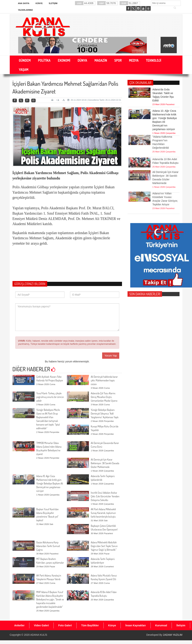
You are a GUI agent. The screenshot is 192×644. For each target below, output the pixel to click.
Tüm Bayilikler (90, 625)
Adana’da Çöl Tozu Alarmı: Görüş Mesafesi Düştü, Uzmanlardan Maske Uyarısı (104, 397)
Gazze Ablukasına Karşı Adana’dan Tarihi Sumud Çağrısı (48, 546)
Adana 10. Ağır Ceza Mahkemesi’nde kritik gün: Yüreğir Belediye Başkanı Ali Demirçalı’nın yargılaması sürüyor (49, 483)
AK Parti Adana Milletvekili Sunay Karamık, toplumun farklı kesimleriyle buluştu (103, 513)
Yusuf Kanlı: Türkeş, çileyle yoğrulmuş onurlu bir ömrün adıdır (50, 397)
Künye (39, 3)
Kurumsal (161, 625)
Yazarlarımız (25, 10)
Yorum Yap (111, 355)
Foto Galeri (65, 625)
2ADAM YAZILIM (172, 634)
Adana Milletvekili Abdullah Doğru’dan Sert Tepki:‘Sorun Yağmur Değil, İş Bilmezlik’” (104, 546)
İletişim (53, 3)
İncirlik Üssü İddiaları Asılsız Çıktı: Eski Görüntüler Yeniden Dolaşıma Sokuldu (105, 496)
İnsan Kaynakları (135, 625)
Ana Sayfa (23, 3)
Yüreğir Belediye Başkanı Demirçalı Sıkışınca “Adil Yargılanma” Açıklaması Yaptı (105, 413)
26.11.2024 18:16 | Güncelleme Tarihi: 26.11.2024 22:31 (94, 100)
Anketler (19, 625)
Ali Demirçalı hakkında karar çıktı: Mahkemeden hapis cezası (104, 380)
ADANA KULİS (38, 634)
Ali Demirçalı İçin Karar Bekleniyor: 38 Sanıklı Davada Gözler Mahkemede (105, 463)
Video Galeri (41, 625)
